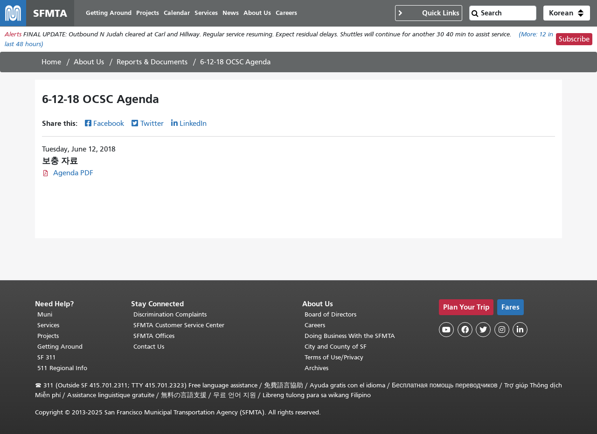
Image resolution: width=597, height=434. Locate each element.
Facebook (108, 123)
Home (51, 62)
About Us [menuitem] (257, 13)
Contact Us (148, 347)
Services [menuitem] (206, 13)
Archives (316, 368)
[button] (566, 13)
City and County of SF (336, 347)
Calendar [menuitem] (177, 13)
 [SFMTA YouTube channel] (446, 329)
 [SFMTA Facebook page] (465, 329)
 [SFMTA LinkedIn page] (520, 329)
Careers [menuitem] (286, 13)
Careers (315, 325)
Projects (48, 336)
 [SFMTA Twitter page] (483, 329)
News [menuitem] (230, 13)
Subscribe (574, 39)
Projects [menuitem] (147, 13)
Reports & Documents (152, 62)
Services (48, 325)
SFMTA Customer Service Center (178, 325)
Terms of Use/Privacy (334, 357)
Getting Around (60, 347)
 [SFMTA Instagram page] (502, 329)
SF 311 (46, 357)
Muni (44, 314)
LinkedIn (193, 123)
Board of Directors (330, 314)
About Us (89, 62)
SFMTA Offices (153, 336)
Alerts (13, 34)
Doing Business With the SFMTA (350, 336)
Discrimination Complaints (170, 314)
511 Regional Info (62, 368)
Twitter (152, 123)
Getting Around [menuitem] (109, 13)
